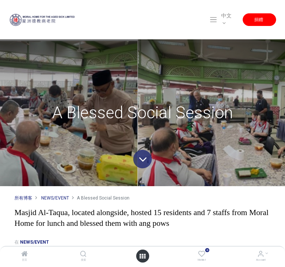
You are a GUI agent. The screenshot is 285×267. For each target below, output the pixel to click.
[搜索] (83, 254)
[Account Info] (260, 254)
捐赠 (259, 19)
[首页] (24, 254)
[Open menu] (142, 256)
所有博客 (23, 198)
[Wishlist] (201, 254)
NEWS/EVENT (55, 198)
